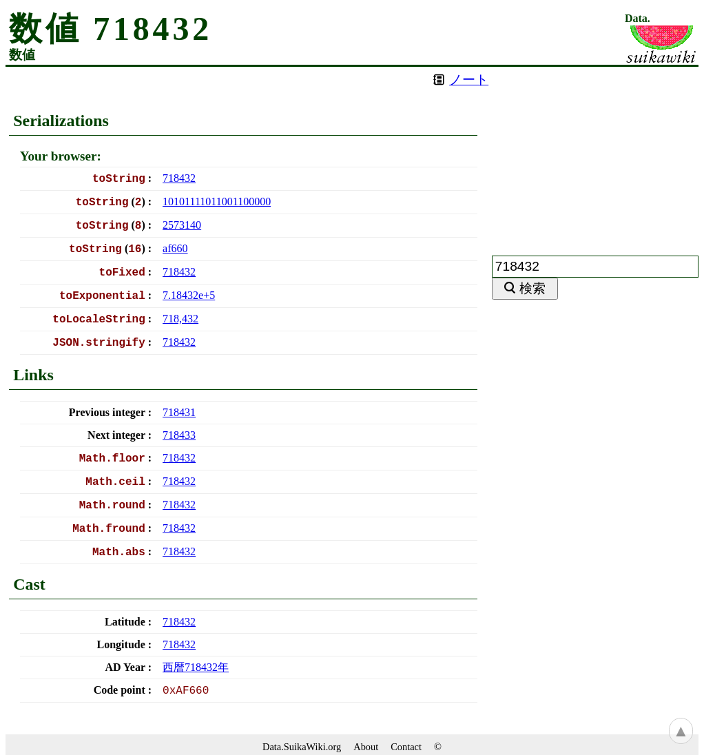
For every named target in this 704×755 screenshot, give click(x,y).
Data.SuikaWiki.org (301, 746)
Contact (406, 746)
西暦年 (196, 667)
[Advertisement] (595, 153)
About (365, 746)
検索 (532, 288)
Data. (637, 18)
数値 (22, 55)
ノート (468, 79)
